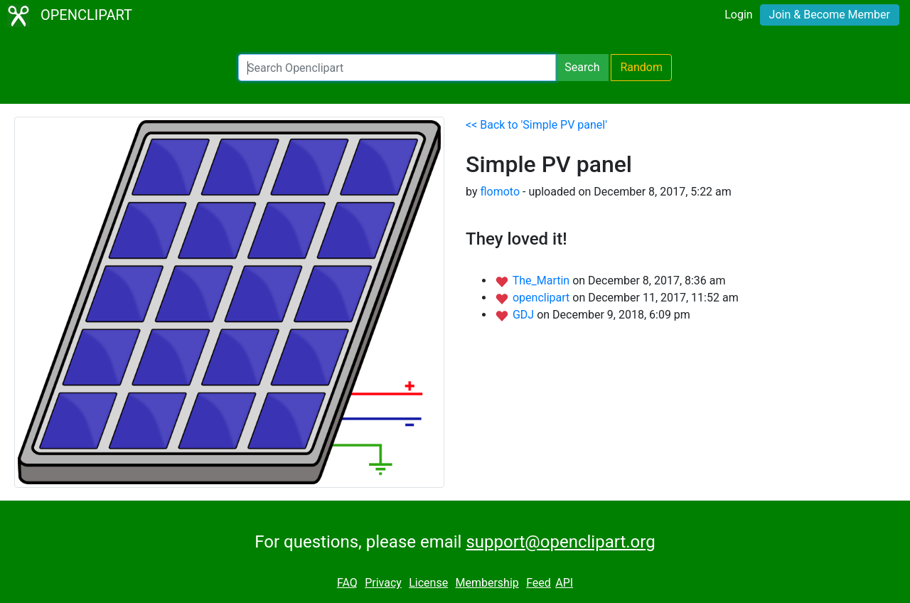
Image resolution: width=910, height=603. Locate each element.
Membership (486, 582)
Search (581, 67)
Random (641, 67)
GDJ (525, 314)
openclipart (542, 297)
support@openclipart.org (560, 542)
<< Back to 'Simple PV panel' (536, 125)
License (428, 582)
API (564, 582)
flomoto (500, 191)
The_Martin (542, 280)
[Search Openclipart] (397, 67)
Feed (538, 582)
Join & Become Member (829, 14)
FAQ (347, 582)
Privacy (383, 582)
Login (738, 14)
